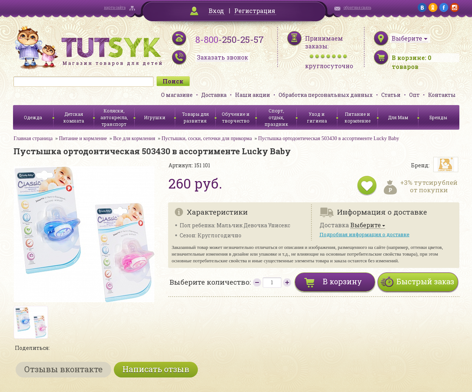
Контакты (442, 94)
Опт (414, 94)
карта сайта (115, 7)
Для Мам (398, 117)
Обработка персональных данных (326, 94)
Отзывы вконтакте (63, 369)
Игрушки (155, 117)
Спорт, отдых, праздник (276, 117)
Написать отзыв (155, 369)
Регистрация (254, 11)
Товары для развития (195, 117)
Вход (216, 11)
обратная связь (357, 7)
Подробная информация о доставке (365, 234)
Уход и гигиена (317, 117)
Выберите (365, 225)
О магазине (177, 94)
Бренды (438, 117)
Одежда (33, 117)
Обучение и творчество (236, 117)
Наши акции (252, 94)
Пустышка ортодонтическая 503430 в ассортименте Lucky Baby (328, 138)
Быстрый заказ (425, 281)
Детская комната (73, 117)
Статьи (391, 94)
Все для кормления (134, 138)
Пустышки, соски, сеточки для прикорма (206, 138)
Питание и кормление (357, 117)
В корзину (342, 281)
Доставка (214, 94)
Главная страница (33, 138)
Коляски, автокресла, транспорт (114, 117)
